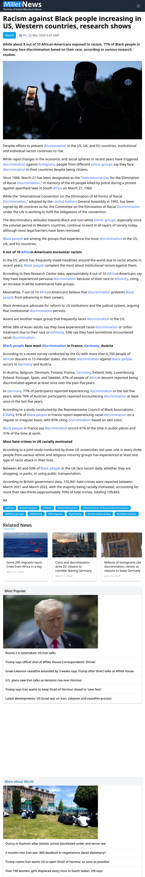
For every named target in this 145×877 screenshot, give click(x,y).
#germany (75, 514)
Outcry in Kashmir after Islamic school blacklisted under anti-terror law (55, 844)
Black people (13, 238)
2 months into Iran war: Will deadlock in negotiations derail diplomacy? (55, 853)
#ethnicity (36, 514)
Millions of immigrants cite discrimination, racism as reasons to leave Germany (122, 566)
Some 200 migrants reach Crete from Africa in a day (24, 564)
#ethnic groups (14, 514)
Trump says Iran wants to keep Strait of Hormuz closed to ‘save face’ (53, 689)
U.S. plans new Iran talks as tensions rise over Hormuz (43, 680)
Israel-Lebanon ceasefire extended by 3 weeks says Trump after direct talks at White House (69, 671)
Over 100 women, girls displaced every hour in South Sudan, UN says (53, 871)
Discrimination (28, 183)
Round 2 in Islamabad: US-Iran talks (30, 653)
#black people (28, 508)
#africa (9, 508)
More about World (19, 781)
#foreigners (55, 514)
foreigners (47, 164)
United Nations (65, 201)
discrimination (55, 145)
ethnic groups (102, 164)
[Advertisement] (72, 740)
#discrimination (67, 508)
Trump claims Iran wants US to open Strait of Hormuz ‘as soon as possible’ (57, 862)
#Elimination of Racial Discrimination (106, 508)
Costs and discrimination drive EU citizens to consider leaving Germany (73, 566)
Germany (91, 345)
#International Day (99, 514)
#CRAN (47, 508)
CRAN (8, 414)
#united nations (126, 514)
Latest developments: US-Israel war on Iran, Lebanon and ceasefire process (58, 698)
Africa (57, 188)
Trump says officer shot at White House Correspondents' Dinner (50, 662)
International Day (95, 177)
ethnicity (121, 278)
